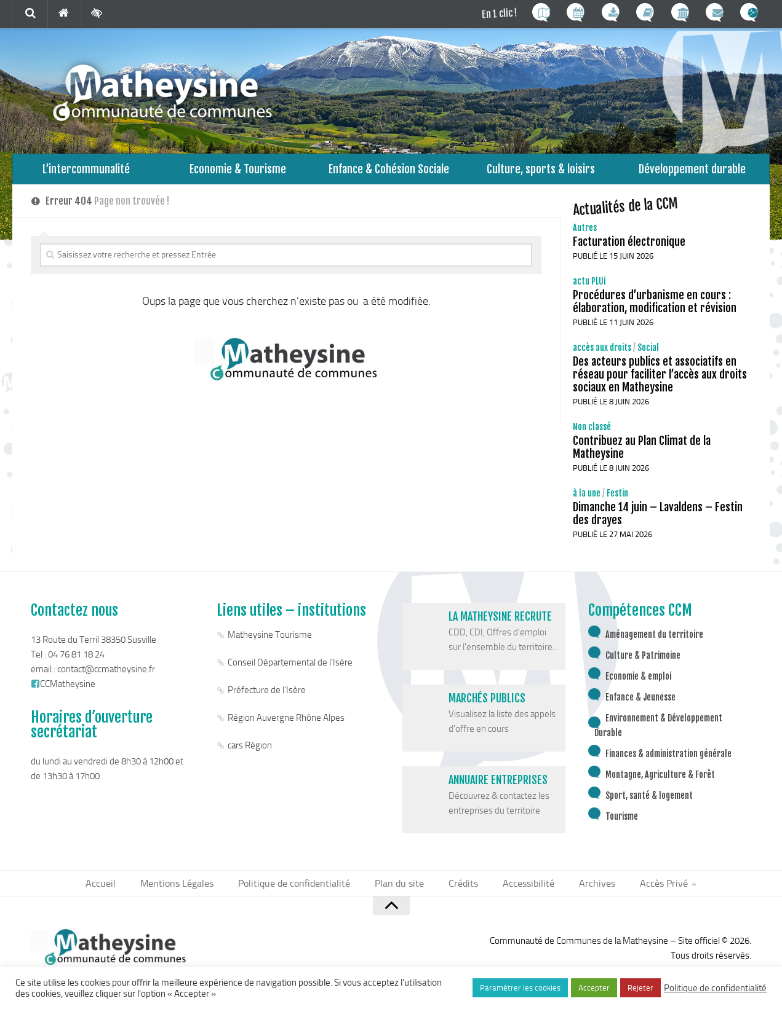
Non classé (592, 433)
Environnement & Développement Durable (658, 731)
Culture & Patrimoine (642, 661)
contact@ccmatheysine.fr (106, 675)
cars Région (250, 751)
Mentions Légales (187, 890)
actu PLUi (589, 287)
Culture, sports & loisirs (541, 171)
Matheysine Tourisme (270, 640)
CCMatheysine (63, 690)
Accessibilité (522, 890)
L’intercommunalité (86, 171)
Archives (586, 890)
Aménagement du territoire (654, 640)
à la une (586, 499)
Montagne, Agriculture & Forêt (660, 780)
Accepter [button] (594, 987)
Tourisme (621, 822)
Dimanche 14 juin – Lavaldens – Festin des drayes (658, 519)
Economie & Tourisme (237, 171)
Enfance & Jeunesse (640, 703)
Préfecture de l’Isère (267, 696)
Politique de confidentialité (300, 890)
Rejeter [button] (640, 987)
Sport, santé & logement (649, 801)
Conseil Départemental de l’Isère (290, 668)
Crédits (461, 890)
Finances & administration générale (668, 760)
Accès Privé (649, 890)
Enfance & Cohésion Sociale (389, 171)
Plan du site (401, 890)
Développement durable (692, 171)
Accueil (114, 890)
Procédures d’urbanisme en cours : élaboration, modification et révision (654, 307)
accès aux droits (602, 353)
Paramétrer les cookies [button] (520, 987)
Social (648, 353)
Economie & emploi (638, 682)
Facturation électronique (629, 247)
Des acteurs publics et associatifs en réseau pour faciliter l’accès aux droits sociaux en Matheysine (660, 380)
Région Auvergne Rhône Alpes (286, 723)
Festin (617, 499)
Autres (585, 234)
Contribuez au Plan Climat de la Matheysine (642, 453)
